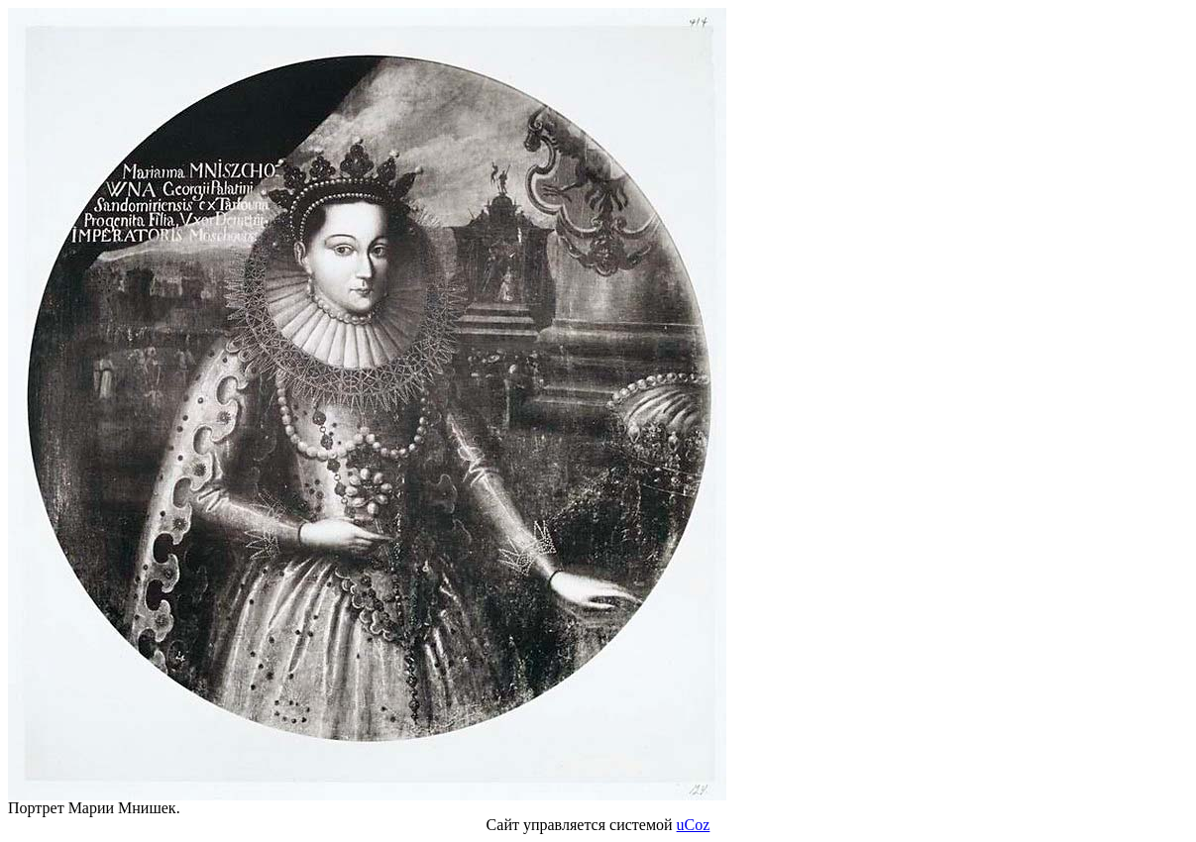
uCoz (693, 824)
